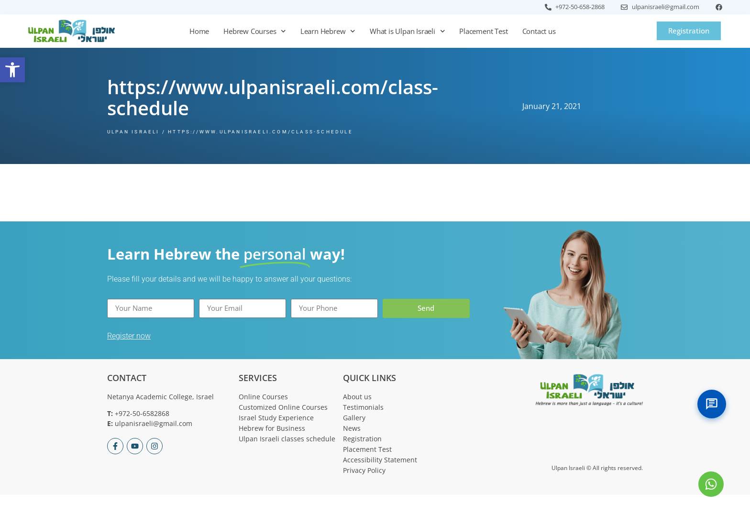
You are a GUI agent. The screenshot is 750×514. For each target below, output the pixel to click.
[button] (12, 69)
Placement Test (483, 31)
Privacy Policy (364, 470)
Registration (362, 438)
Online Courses (263, 396)
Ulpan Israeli (133, 131)
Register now (129, 335)
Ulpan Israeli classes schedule (287, 438)
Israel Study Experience (276, 417)
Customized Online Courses (283, 407)
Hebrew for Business (272, 428)
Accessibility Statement (380, 459)
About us (357, 396)
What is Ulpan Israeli (407, 31)
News (352, 428)
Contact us (539, 31)
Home (199, 31)
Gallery (354, 417)
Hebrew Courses (254, 31)
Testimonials (363, 407)
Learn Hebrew (327, 31)
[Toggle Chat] (711, 404)
